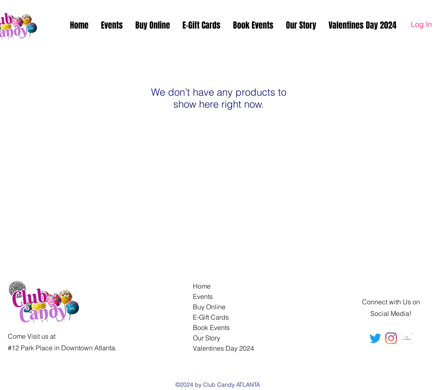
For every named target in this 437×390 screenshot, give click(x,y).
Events (203, 296)
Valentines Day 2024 (223, 348)
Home (202, 286)
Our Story (206, 338)
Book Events (211, 327)
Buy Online (209, 307)
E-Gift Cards (211, 317)
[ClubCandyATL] (391, 338)
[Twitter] (375, 338)
